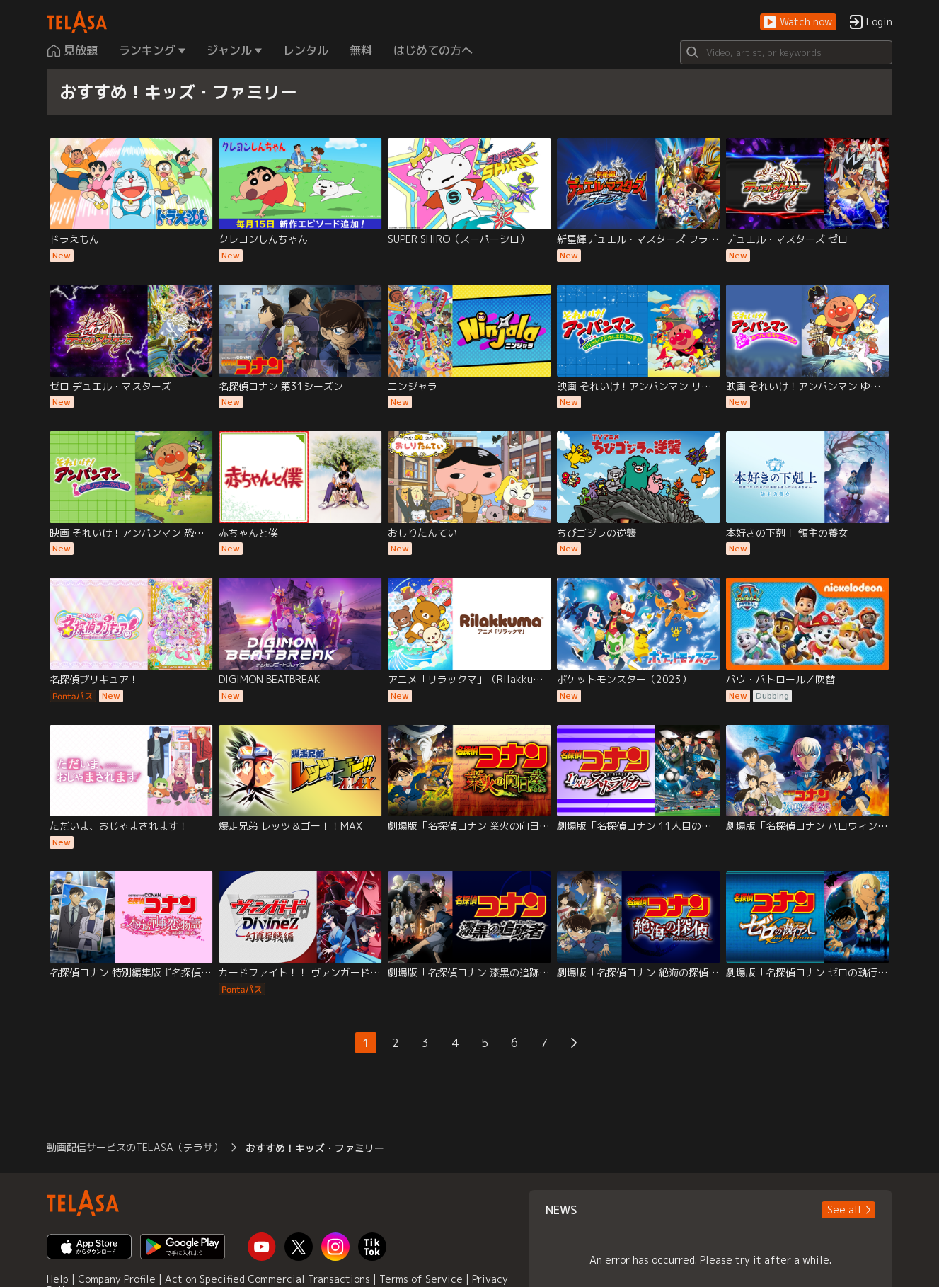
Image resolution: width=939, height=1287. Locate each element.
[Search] (786, 52)
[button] (798, 22)
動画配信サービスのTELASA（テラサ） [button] (135, 1147)
